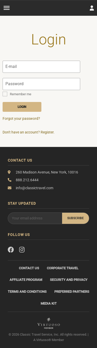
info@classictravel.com (34, 188)
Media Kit (49, 303)
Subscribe (75, 218)
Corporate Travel (62, 268)
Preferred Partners (71, 292)
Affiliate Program (26, 280)
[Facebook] (11, 250)
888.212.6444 (27, 180)
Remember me (20, 94)
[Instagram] (22, 250)
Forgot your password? (21, 118)
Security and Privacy (68, 280)
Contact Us (29, 268)
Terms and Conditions (27, 292)
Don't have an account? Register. (29, 132)
